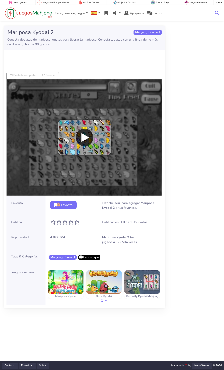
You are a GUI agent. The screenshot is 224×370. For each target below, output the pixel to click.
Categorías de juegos (70, 13)
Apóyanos (134, 13)
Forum (154, 13)
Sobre (42, 365)
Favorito (63, 205)
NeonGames (201, 365)
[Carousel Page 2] (106, 300)
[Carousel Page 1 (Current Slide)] (102, 300)
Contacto (10, 365)
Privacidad (27, 365)
